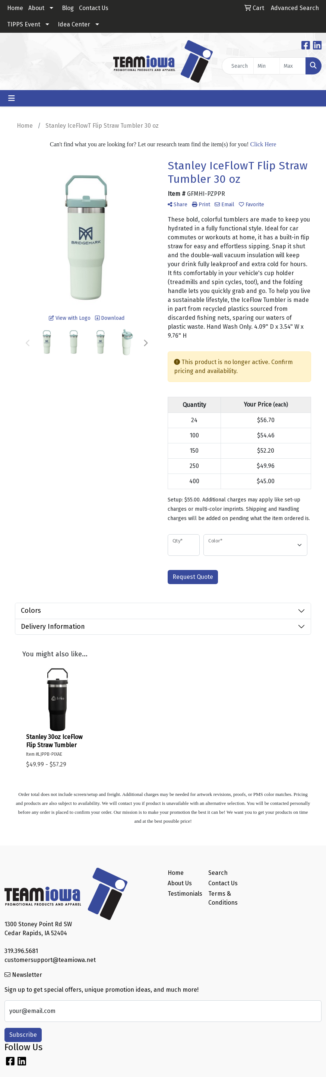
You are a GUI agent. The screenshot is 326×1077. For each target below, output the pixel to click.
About (36, 8)
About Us (180, 883)
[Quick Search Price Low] (266, 65)
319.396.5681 (21, 951)
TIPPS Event (23, 24)
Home (15, 8)
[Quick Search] (238, 65)
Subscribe (23, 1034)
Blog (68, 8)
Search (218, 872)
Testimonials (183, 893)
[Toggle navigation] (11, 98)
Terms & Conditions (223, 898)
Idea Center (74, 24)
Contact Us (93, 8)
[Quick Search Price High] (292, 65)
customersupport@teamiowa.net (50, 959)
